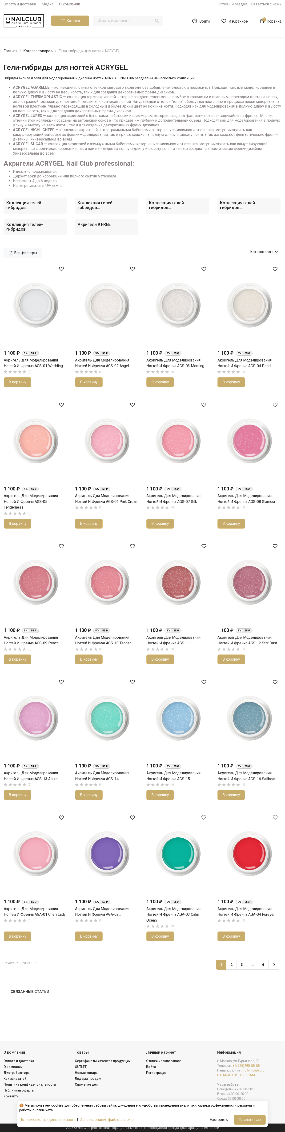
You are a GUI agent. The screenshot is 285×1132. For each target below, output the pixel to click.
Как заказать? (15, 1078)
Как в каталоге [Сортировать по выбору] (264, 252)
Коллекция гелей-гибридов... (24, 205)
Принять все (250, 1119)
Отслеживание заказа (163, 1061)
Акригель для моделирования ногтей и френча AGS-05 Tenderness (31, 502)
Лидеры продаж (88, 1078)
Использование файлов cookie (107, 1119)
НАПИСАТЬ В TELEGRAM (236, 1075)
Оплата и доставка (20, 4)
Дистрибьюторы (17, 1073)
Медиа (47, 4)
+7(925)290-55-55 (246, 1066)
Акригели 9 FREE (94, 224)
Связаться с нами (266, 4)
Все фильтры (22, 253)
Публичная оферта (19, 1090)
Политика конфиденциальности (30, 1084)
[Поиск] (128, 21)
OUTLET (81, 1067)
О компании (69, 4)
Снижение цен (86, 1084)
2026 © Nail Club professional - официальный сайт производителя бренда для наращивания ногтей (142, 1128)
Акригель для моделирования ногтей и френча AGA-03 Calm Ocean (173, 915)
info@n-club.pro (253, 1070)
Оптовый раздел (232, 4)
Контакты (11, 1096)
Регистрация (156, 1073)
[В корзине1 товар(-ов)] (270, 21)
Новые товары (86, 1073)
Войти (151, 1067)
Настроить (219, 1119)
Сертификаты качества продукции (103, 1061)
